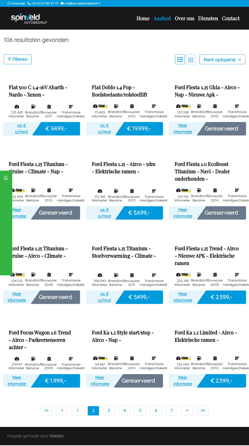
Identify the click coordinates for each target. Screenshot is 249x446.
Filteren (17, 60)
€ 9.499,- (56, 129)
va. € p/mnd (21, 129)
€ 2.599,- (221, 297)
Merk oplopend (222, 60)
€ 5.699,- (139, 213)
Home (143, 18)
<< (46, 411)
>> (203, 411)
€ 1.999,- (55, 381)
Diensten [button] (208, 18)
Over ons (184, 18)
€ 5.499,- (139, 297)
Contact (230, 18)
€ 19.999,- (139, 129)
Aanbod (162, 18)
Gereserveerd (221, 129)
